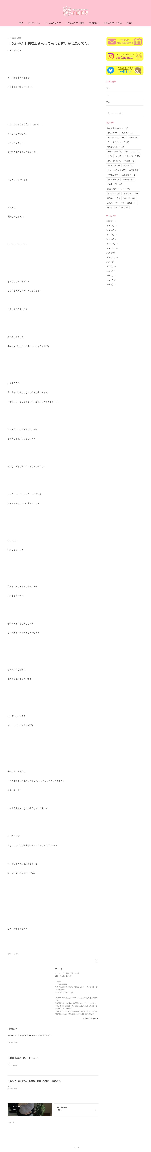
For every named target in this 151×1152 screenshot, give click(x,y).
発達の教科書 (114, 164)
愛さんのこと (131, 197)
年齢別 (129, 164)
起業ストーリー (115, 206)
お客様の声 (113, 197)
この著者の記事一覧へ (89, 1019)
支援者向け (94, 23)
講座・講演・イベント (118, 192)
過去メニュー (114, 155)
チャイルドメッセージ (118, 145)
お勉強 (132, 206)
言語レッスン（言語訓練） (116, 105)
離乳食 (128, 169)
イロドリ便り (114, 187)
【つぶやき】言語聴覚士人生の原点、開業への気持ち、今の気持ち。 (35, 1081)
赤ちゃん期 (113, 169)
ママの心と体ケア (116, 141)
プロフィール (34, 23)
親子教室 (127, 136)
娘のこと (129, 201)
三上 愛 (58, 969)
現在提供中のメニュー (117, 131)
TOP (21, 23)
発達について (132, 155)
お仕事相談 (113, 183)
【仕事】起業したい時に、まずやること (23, 1058)
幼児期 (133, 173)
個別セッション (115, 150)
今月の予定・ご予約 (113, 23)
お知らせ (128, 183)
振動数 (133, 141)
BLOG (129, 23)
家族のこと (113, 201)
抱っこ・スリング (116, 173)
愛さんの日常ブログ (117, 211)
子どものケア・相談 (75, 23)
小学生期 (112, 178)
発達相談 (112, 136)
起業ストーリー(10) (13, 954)
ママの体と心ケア (53, 23)
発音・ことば (132, 159)
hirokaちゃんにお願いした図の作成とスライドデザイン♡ (30, 1035)
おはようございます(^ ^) (16, 1063)
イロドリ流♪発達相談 (114, 98)
